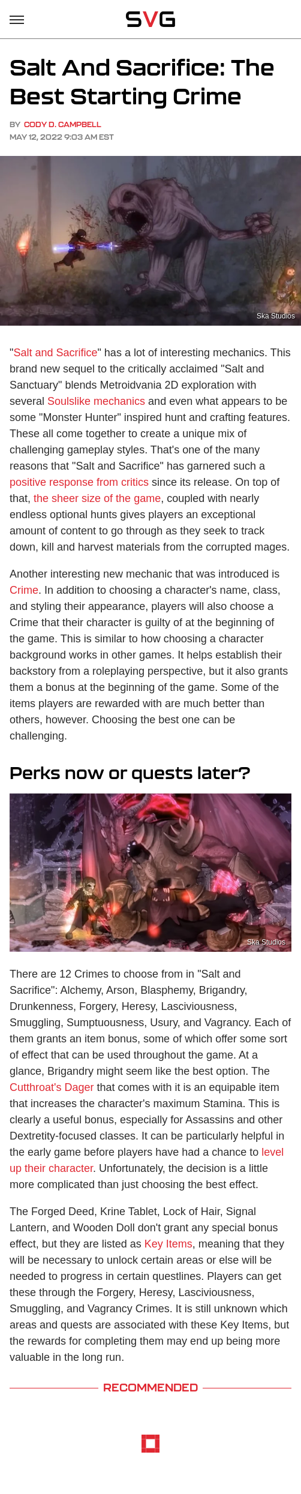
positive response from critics (79, 482)
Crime (24, 590)
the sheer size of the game (97, 498)
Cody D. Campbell (62, 124)
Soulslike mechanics (96, 401)
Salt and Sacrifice (55, 353)
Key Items (168, 1244)
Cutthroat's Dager (52, 1087)
